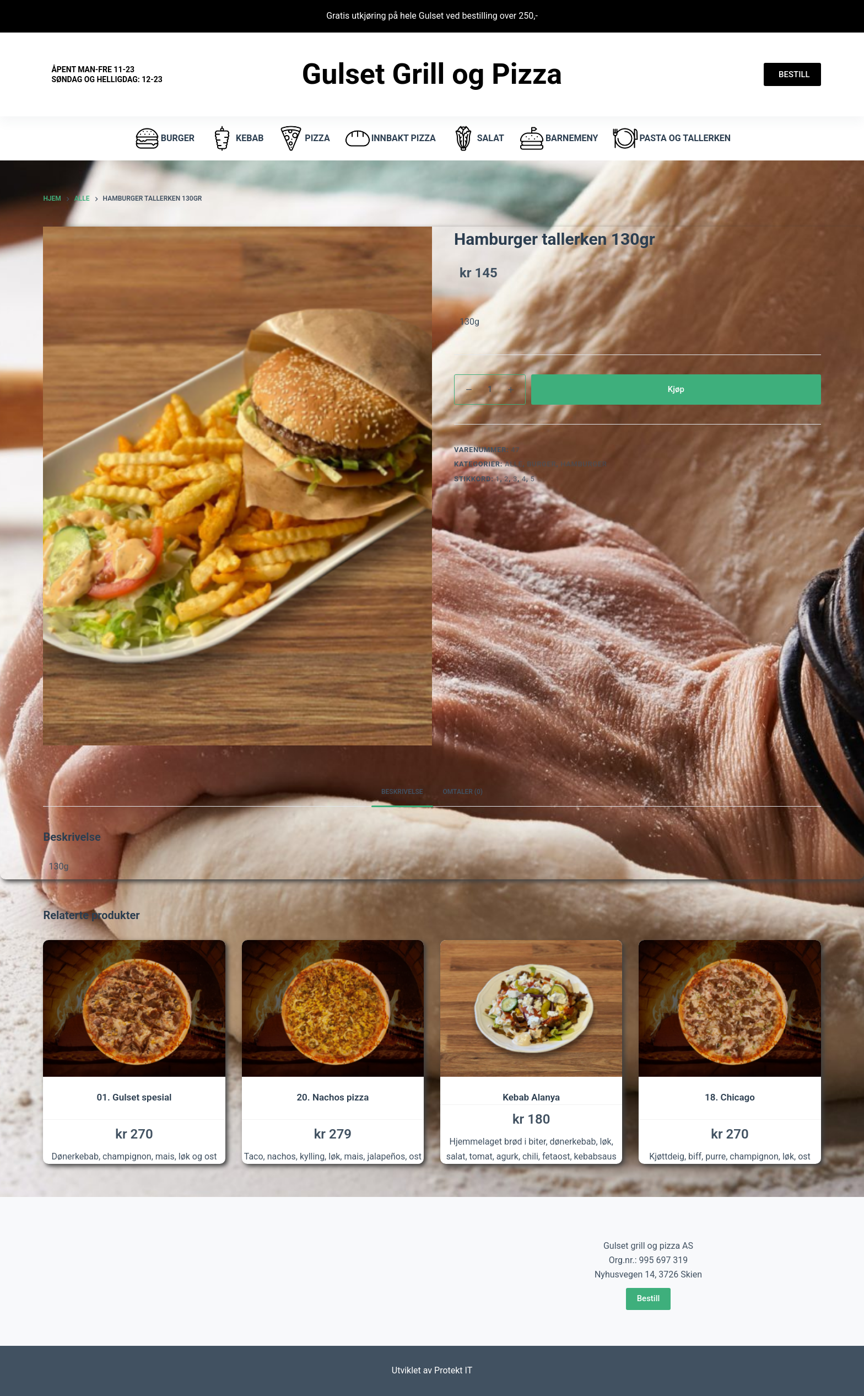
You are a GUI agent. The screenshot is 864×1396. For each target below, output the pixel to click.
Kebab (235, 138)
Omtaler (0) (463, 792)
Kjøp (676, 389)
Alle (514, 464)
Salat (477, 138)
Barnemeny (558, 138)
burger (164, 138)
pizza (303, 138)
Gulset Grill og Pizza (432, 74)
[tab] (402, 792)
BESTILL (792, 74)
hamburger (583, 464)
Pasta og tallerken (671, 138)
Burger (541, 464)
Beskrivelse (402, 792)
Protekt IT (453, 1370)
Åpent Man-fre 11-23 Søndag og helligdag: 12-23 (106, 74)
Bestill (648, 1298)
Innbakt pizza (390, 138)
